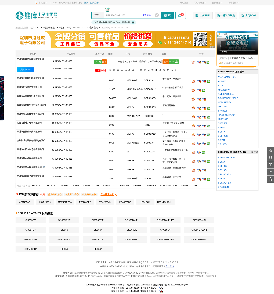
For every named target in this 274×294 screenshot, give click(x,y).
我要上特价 (25, 69)
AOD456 (222, 81)
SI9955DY (165, 229)
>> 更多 (254, 152)
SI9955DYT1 (98, 239)
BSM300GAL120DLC (228, 98)
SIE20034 (222, 144)
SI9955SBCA (30, 249)
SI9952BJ (137, 185)
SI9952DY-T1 (109, 185)
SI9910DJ (222, 170)
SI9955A (98, 229)
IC (38, 27)
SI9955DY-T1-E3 (165, 239)
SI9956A (98, 249)
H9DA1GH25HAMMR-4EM (166, 202)
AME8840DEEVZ (226, 94)
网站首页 (184, 2)
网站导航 (233, 2)
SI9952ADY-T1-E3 (168, 185)
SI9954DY (30, 229)
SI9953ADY (37, 185)
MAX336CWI (224, 90)
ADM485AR (24, 202)
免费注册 (94, 2)
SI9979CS (223, 136)
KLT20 (221, 85)
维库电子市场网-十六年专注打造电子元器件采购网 (36, 15)
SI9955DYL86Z (199, 229)
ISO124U (145, 202)
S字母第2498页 (64, 27)
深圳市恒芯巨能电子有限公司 (30, 114)
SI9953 (76, 185)
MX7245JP (223, 106)
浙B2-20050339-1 (144, 285)
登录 (86, 2)
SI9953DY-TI (199, 220)
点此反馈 (169, 266)
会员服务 (217, 2)
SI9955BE (132, 229)
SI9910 (221, 162)
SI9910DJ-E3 (224, 174)
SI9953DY (30, 220)
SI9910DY (223, 178)
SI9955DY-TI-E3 (199, 239)
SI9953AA (51, 185)
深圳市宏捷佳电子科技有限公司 (31, 105)
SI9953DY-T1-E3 (165, 220)
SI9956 (64, 249)
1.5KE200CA (45, 202)
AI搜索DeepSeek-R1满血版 (114, 22)
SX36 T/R (222, 123)
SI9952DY (124, 185)
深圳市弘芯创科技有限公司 (29, 167)
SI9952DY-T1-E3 (91, 185)
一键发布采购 (226, 15)
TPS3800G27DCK (226, 115)
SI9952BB (151, 185)
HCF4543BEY (224, 102)
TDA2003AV (105, 202)
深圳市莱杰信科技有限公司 (29, 158)
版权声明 (184, 285)
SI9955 (64, 229)
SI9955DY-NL (30, 239)
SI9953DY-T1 (132, 220)
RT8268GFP (85, 202)
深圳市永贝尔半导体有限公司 (30, 149)
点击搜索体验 (108, 194)
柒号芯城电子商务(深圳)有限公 (31, 140)
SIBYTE (222, 140)
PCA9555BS (125, 202)
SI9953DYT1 (98, 220)
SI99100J (222, 166)
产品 (96, 15)
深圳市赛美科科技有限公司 (29, 131)
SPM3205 (222, 111)
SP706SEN (223, 187)
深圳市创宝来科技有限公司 (29, 87)
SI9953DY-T (64, 220)
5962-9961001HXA (227, 77)
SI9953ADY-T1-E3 (62, 68)
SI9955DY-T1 (132, 239)
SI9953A (64, 185)
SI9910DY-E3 (224, 183)
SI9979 (221, 132)
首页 (32, 27)
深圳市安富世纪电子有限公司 (30, 78)
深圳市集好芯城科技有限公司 (30, 59)
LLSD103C (223, 119)
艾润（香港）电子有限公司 (29, 122)
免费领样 (146, 15)
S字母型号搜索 (48, 27)
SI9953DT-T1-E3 (189, 185)
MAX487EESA (65, 202)
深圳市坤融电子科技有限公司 (30, 176)
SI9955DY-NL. (64, 239)
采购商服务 (200, 2)
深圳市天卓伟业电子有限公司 (30, 96)
